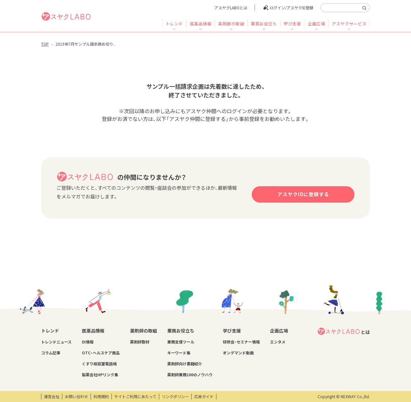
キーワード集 (178, 353)
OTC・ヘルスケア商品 (101, 353)
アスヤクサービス (349, 24)
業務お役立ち (264, 24)
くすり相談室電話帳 (99, 364)
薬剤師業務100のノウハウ (190, 375)
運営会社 (51, 396)
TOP (45, 44)
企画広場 (316, 24)
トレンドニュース (56, 342)
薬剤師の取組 (231, 24)
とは (343, 331)
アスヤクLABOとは (230, 8)
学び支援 (292, 24)
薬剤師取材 (139, 342)
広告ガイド (204, 396)
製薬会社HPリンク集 (100, 375)
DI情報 (87, 342)
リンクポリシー (175, 396)
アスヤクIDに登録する (303, 194)
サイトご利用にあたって (135, 396)
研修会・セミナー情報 (241, 342)
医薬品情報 (201, 24)
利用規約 (101, 396)
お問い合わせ (76, 396)
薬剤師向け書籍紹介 (184, 364)
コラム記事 (50, 353)
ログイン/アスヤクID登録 (291, 8)
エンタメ (277, 342)
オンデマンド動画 (238, 353)
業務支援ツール (180, 342)
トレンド (174, 24)
